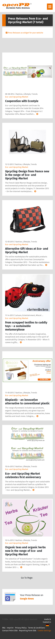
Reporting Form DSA (27, 630)
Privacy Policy (21, 628)
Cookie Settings (44, 630)
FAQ (3, 628)
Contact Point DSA (9, 630)
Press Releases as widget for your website (25, 33)
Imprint (10, 628)
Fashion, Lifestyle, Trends (27, 94)
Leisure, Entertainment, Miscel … (29, 315)
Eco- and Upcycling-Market (16, 97)
